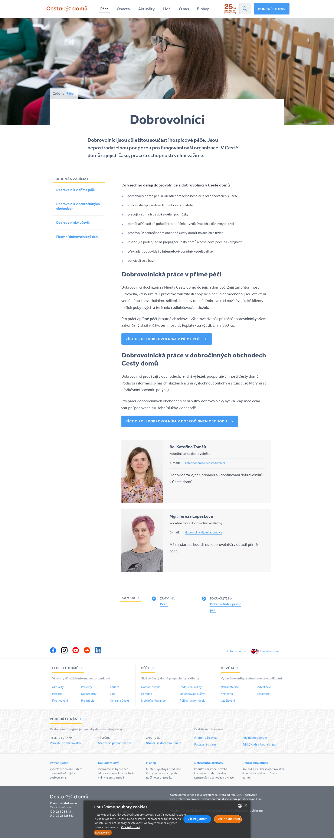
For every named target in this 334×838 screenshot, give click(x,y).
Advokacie (264, 687)
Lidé (167, 9)
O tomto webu (236, 651)
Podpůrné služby (191, 687)
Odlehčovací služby (192, 694)
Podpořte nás (271, 9)
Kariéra (114, 687)
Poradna (146, 694)
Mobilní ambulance (153, 700)
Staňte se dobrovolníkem (163, 743)
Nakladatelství (230, 687)
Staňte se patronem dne (115, 743)
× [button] (245, 805)
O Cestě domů (68, 668)
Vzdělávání (228, 700)
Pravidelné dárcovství (65, 743)
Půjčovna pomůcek (192, 700)
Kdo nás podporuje (254, 737)
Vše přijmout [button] (197, 819)
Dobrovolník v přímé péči (75, 190)
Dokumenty (88, 694)
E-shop (203, 9)
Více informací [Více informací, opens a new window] (130, 827)
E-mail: (175, 463)
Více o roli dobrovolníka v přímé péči (163, 339)
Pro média (87, 700)
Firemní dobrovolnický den (77, 236)
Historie (57, 694)
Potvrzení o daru (205, 744)
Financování (60, 700)
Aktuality (146, 9)
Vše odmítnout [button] (229, 819)
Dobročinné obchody (208, 763)
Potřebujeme (59, 763)
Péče (104, 9)
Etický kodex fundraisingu (259, 744)
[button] (140, 833)
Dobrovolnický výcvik (73, 222)
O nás (184, 9)
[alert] (167, 819)
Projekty (86, 687)
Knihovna (227, 694)
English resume (270, 651)
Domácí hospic (150, 687)
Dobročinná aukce (255, 763)
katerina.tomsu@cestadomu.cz (205, 463)
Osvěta (123, 9)
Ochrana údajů (119, 700)
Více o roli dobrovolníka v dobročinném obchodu (176, 421)
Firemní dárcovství (206, 737)
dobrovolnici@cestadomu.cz (203, 532)
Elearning (263, 694)
